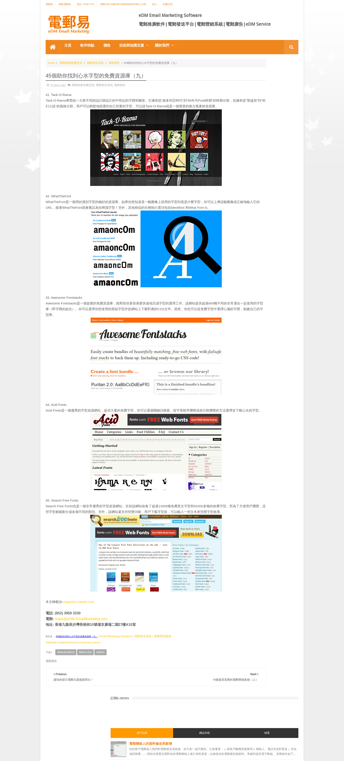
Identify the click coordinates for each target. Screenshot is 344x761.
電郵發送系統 (95, 60)
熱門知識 (235, 92)
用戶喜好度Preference (258, 226)
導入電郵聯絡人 (252, 165)
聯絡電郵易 (65, 4)
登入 (154, 4)
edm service (233, 453)
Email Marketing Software (87, 663)
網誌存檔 (260, 92)
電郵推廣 (231, 295)
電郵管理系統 (233, 406)
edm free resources (237, 477)
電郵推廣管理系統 (236, 414)
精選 (285, 92)
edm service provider (238, 421)
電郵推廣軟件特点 (59, 740)
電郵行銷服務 (233, 374)
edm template (234, 429)
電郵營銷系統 (67, 663)
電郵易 (49, 4)
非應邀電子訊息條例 (237, 469)
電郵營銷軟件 (233, 398)
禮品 (172, 724)
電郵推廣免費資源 (70, 60)
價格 (106, 42)
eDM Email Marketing (285, 754)
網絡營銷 (231, 311)
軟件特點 (87, 42)
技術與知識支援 (131, 42)
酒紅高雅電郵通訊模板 (257, 185)
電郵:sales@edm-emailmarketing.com (123, 4)
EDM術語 (231, 303)
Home (51, 60)
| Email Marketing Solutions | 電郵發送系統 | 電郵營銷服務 (134, 656)
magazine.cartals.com (78, 622)
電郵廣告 (114, 60)
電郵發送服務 (233, 437)
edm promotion (235, 461)
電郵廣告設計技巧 (88, 740)
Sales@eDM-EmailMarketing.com (81, 639)
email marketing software (241, 334)
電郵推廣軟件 (52, 663)
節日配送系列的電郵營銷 (259, 246)
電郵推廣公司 (233, 327)
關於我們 (162, 42)
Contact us (287, 741)
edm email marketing (238, 366)
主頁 (67, 42)
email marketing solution (241, 358)
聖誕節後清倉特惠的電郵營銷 (262, 144)
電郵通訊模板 (233, 382)
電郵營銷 (231, 279)
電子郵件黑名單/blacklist (259, 205)
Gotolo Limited (83, 754)
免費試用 (167, 4)
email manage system (239, 445)
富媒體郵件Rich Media (258, 124)
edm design (232, 350)
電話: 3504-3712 (85, 4)
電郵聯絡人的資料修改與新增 (262, 103)
